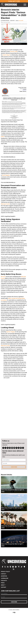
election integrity (10, 331)
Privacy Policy (5, 571)
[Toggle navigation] (25, 4)
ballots (2, 136)
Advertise (4, 576)
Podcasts (4, 580)
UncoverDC (9, 4)
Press (2, 582)
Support (3, 587)
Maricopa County (5, 204)
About (3, 585)
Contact (3, 573)
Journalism (4, 578)
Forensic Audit (13, 51)
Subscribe (14, 467)
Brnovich (3, 276)
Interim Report (6, 55)
